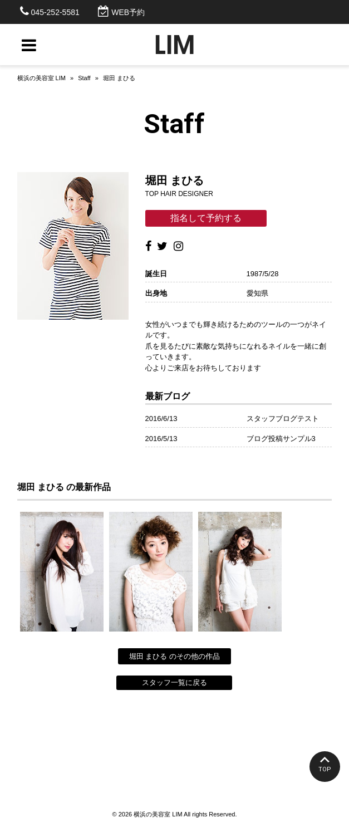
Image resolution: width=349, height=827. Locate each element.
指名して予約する (206, 218)
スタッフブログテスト (283, 418)
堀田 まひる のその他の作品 (174, 656)
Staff (84, 78)
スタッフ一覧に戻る (174, 682)
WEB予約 (128, 12)
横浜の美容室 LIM (41, 78)
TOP (324, 769)
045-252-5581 (55, 12)
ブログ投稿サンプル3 (281, 438)
